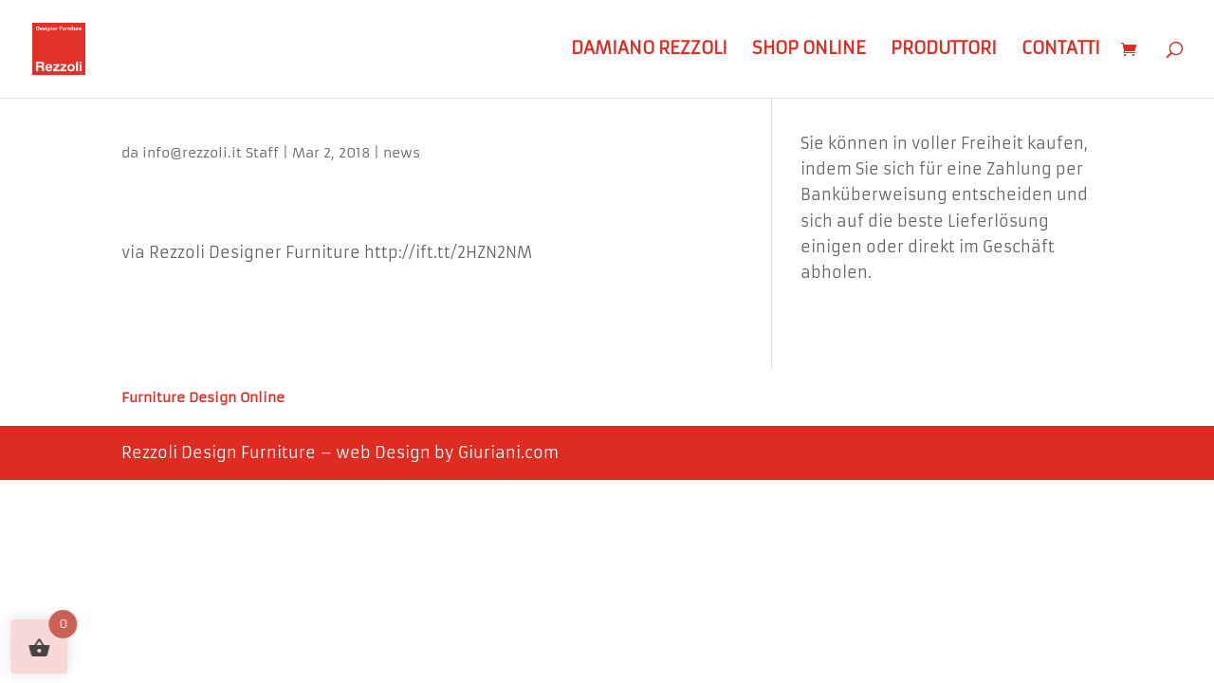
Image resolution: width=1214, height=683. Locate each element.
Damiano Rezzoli (649, 51)
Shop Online (809, 51)
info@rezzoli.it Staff (210, 152)
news (401, 152)
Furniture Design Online (203, 398)
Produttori (944, 51)
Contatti (1060, 51)
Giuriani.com (508, 452)
